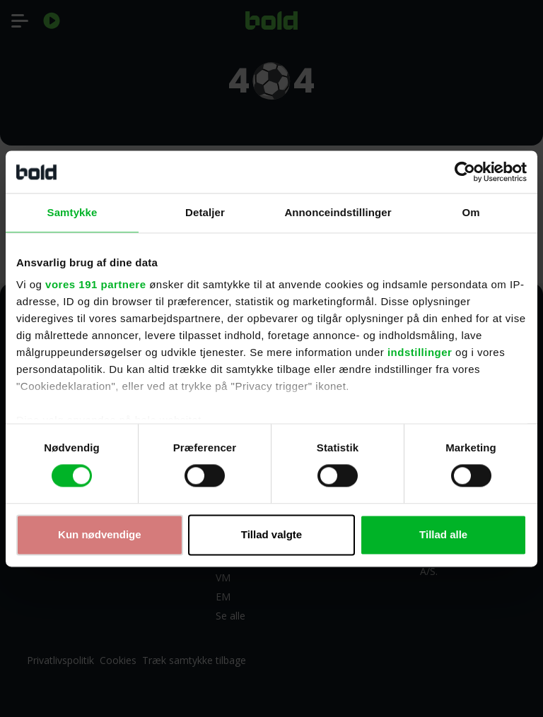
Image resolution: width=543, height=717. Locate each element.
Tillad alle (443, 534)
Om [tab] (470, 212)
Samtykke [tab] (72, 212)
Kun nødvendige (99, 534)
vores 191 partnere (95, 284)
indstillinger (419, 352)
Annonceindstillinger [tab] (337, 212)
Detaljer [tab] (205, 212)
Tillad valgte (271, 534)
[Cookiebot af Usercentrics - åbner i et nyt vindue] (465, 171)
